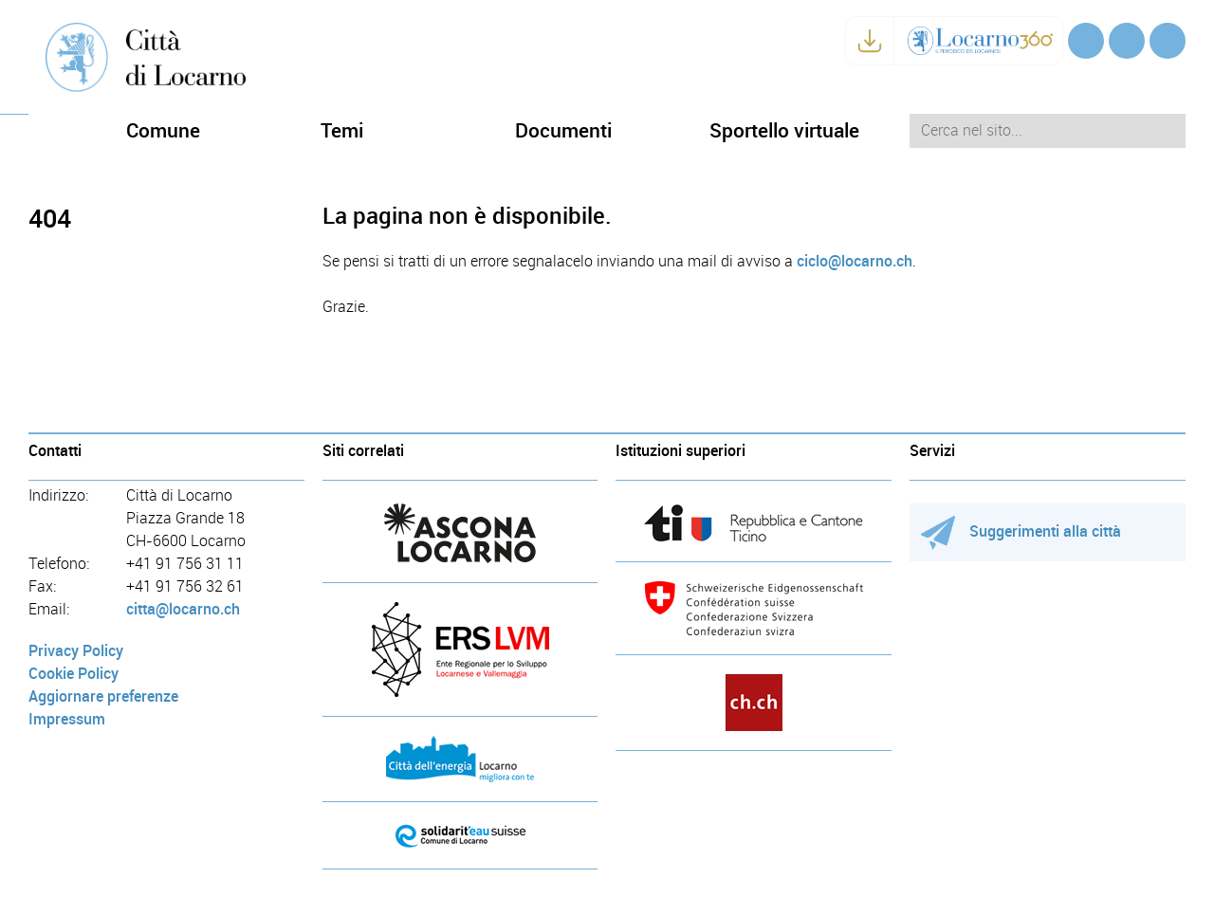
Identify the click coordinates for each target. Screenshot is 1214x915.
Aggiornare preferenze (103, 696)
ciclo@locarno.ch (854, 261)
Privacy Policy (75, 651)
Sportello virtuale (784, 130)
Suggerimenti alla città (1021, 531)
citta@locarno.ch (183, 609)
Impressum (66, 719)
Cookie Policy (73, 674)
